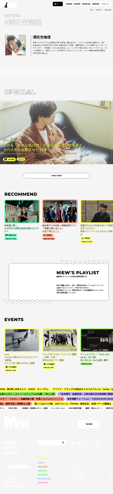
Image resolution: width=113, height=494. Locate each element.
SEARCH (42, 438)
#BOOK (42, 470)
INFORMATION (77, 475)
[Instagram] (86, 443)
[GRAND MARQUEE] (18, 465)
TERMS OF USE (77, 477)
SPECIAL (86, 4)
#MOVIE (43, 466)
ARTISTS (9, 482)
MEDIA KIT (75, 472)
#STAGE (42, 474)
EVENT (77, 4)
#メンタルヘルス (60, 408)
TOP (91, 10)
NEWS (69, 4)
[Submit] (63, 442)
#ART (41, 462)
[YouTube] (79, 443)
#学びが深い (15, 408)
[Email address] (58, 424)
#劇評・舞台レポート (95, 408)
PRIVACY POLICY (78, 480)
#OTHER (43, 482)
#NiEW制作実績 (76, 408)
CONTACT (75, 470)
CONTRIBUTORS (14, 486)
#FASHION (44, 478)
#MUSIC (42, 458)
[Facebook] (98, 443)
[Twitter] (92, 443)
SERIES (95, 4)
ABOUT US (10, 478)
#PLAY (42, 455)
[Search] (52, 442)
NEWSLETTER (44, 418)
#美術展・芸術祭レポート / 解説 (37, 408)
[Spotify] (73, 443)
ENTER (89, 424)
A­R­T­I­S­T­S (99, 10)
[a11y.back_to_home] (9, 4)
